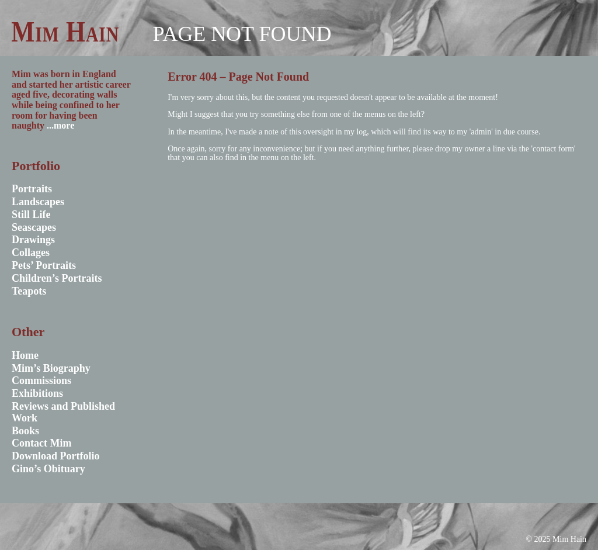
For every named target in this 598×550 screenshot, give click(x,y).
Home (25, 355)
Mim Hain (65, 31)
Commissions (41, 380)
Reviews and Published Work (63, 412)
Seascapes (34, 227)
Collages (31, 252)
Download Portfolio (56, 456)
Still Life (31, 214)
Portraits (32, 189)
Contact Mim (41, 443)
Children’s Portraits (57, 278)
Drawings (33, 239)
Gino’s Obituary (48, 469)
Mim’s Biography (51, 368)
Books (25, 431)
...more (60, 125)
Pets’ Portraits (44, 265)
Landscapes (38, 201)
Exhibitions (37, 393)
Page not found (241, 34)
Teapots (29, 291)
